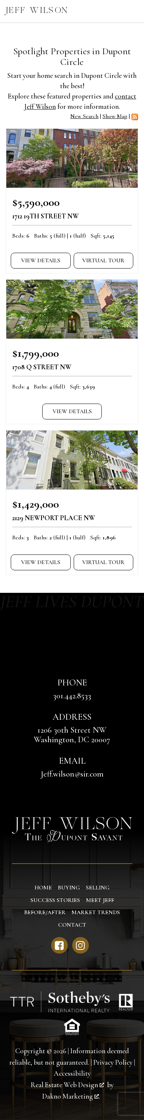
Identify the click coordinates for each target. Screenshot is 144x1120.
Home (43, 887)
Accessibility (72, 1073)
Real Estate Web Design (67, 1085)
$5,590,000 (36, 202)
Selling (98, 887)
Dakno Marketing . (71, 1096)
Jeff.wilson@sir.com (72, 774)
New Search (84, 116)
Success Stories (55, 900)
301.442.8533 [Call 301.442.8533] (72, 696)
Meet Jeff (100, 900)
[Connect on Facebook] (59, 945)
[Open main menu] (133, 11)
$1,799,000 (35, 353)
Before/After (45, 912)
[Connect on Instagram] (80, 945)
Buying (69, 887)
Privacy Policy (113, 1062)
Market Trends (95, 912)
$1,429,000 (35, 504)
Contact (72, 925)
